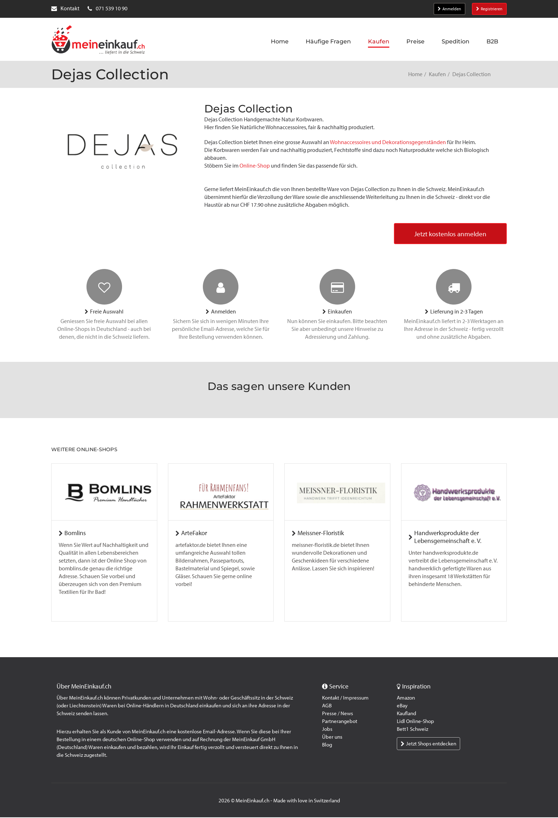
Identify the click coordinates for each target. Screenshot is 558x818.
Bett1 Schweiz (412, 730)
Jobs (327, 730)
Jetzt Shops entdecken (428, 744)
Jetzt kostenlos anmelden (448, 234)
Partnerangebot (339, 722)
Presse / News (337, 714)
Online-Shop (254, 165)
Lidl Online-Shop (415, 722)
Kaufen (437, 74)
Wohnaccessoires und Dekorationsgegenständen (388, 142)
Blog (327, 745)
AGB (327, 706)
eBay (402, 706)
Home (415, 74)
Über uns (332, 737)
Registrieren (489, 8)
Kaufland (406, 714)
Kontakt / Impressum (345, 698)
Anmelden (449, 8)
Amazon (406, 698)
